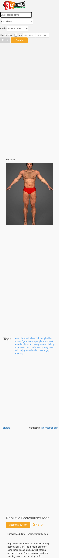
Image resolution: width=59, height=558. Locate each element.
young (45, 347)
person (42, 350)
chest (50, 341)
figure (24, 341)
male (35, 344)
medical (28, 338)
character (27, 344)
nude (17, 347)
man (45, 341)
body (21, 350)
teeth (22, 347)
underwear (36, 347)
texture (31, 341)
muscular (19, 338)
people (38, 341)
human (18, 341)
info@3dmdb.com (49, 428)
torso (50, 347)
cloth (28, 347)
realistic (36, 338)
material (18, 344)
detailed (34, 350)
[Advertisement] (29, 66)
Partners (6, 428)
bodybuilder (46, 338)
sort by (3, 28)
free (20, 35)
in (1, 21)
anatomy (19, 353)
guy (48, 350)
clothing (50, 344)
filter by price (6, 35)
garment (42, 344)
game (27, 350)
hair (16, 350)
